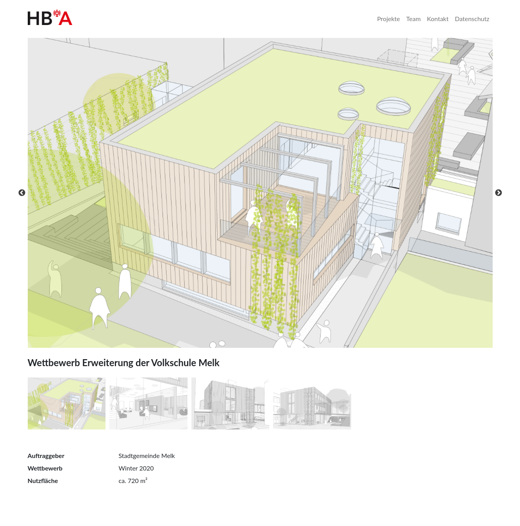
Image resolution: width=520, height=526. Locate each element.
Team (413, 18)
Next (498, 193)
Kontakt (438, 18)
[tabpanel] (260, 193)
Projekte (388, 18)
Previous (22, 193)
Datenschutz (472, 18)
